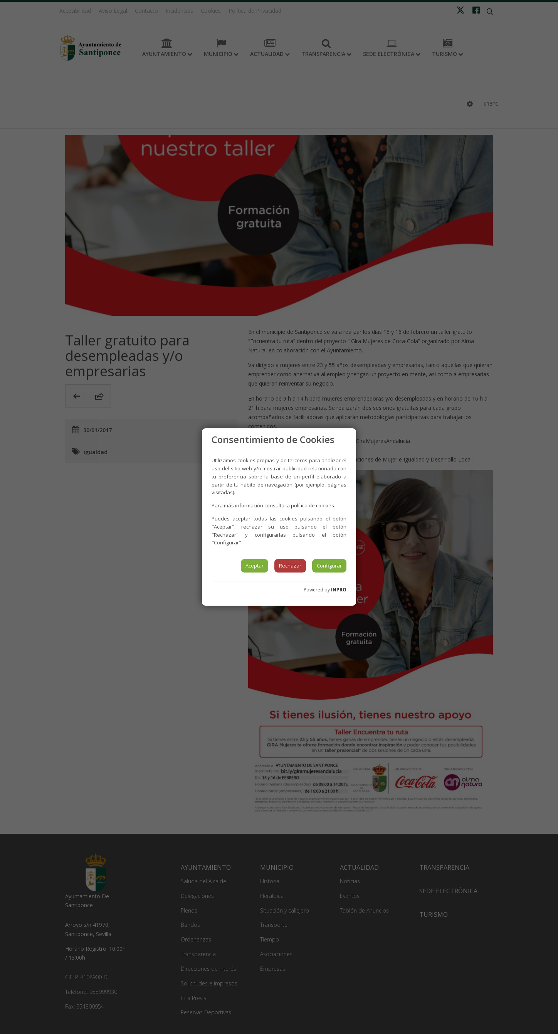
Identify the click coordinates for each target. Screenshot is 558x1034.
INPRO (338, 589)
